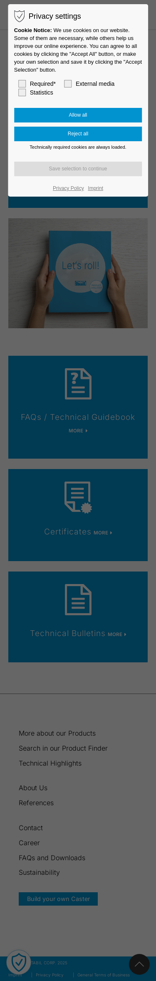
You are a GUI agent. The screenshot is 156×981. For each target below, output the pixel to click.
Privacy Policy (68, 188)
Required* (37, 83)
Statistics (35, 92)
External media (89, 83)
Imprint (95, 188)
